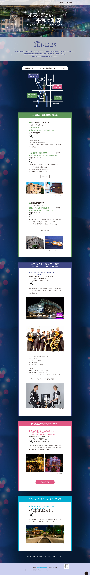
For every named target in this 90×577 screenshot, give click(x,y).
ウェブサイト (45, 482)
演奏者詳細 (45, 176)
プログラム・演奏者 (45, 230)
